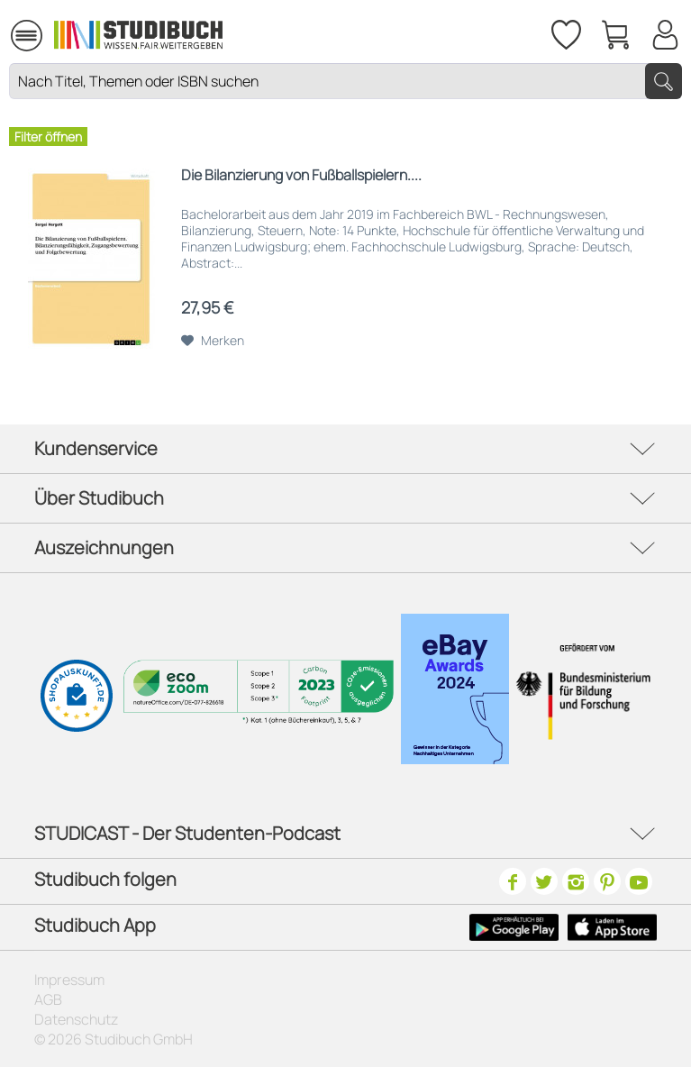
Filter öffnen (48, 136)
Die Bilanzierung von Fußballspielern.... (301, 175)
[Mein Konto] (664, 31)
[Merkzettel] (564, 31)
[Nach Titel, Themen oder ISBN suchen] (345, 81)
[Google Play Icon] (514, 927)
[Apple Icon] (612, 927)
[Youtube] (638, 881)
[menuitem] (26, 33)
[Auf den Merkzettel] (212, 340)
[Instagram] (575, 881)
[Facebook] (512, 881)
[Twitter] (544, 881)
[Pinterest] (607, 881)
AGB (48, 999)
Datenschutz (76, 1019)
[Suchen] (663, 81)
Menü (26, 27)
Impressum (69, 979)
